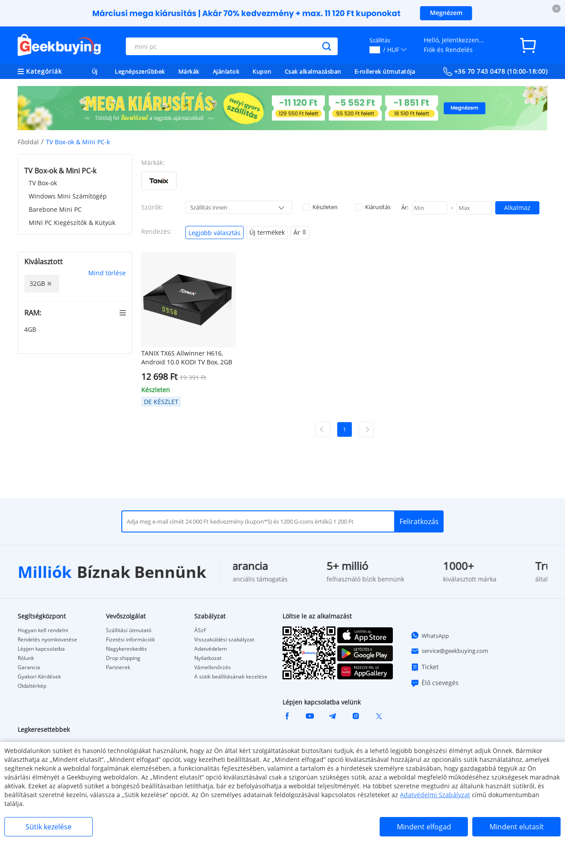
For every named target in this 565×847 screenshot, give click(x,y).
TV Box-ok (43, 183)
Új (95, 71)
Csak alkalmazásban (313, 71)
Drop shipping (123, 658)
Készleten (320, 207)
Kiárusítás (373, 207)
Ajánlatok (226, 71)
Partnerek (118, 667)
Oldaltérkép (32, 686)
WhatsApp (430, 635)
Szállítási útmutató (128, 630)
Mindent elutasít (517, 827)
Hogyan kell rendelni (43, 630)
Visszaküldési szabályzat (224, 640)
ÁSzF (200, 630)
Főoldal (28, 142)
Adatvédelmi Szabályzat (435, 795)
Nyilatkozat (208, 658)
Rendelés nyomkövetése (47, 640)
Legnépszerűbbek (140, 71)
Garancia (29, 667)
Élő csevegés (435, 682)
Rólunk (26, 658)
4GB (31, 329)
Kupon (261, 71)
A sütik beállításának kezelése (230, 677)
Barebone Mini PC (55, 209)
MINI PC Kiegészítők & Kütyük (72, 222)
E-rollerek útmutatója (384, 71)
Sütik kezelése (49, 827)
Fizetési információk (130, 640)
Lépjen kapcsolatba (41, 649)
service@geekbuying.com (449, 651)
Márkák (189, 71)
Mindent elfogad (424, 827)
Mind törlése (107, 273)
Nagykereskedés (126, 649)
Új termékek (267, 232)
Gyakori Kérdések (39, 677)
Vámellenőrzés (212, 667)
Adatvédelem (210, 649)
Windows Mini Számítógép (68, 196)
